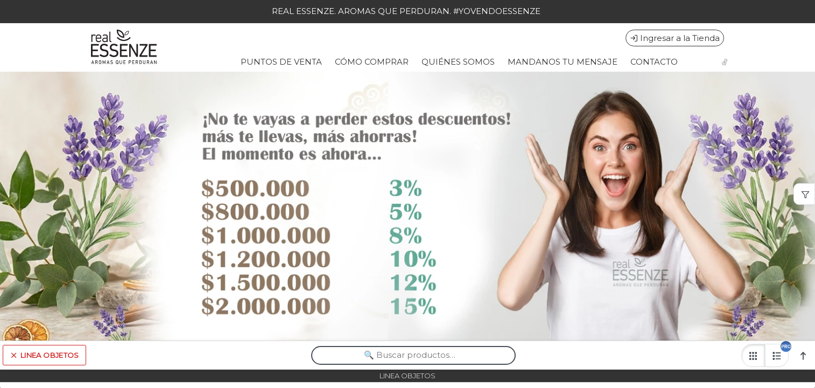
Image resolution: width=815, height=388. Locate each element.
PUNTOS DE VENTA (281, 62)
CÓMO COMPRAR (372, 62)
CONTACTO (654, 62)
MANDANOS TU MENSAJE (562, 62)
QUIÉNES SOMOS (458, 62)
